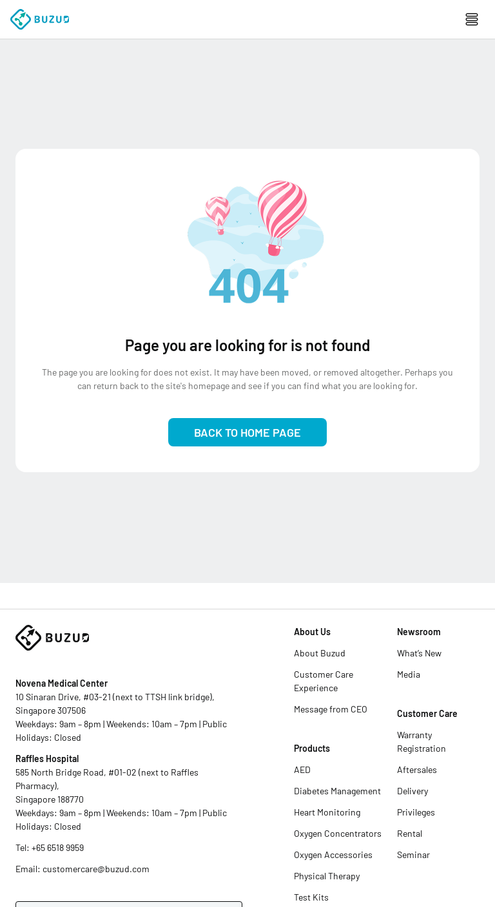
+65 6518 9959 (58, 847)
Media (408, 674)
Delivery (412, 790)
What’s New (419, 652)
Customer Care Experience (323, 681)
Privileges (416, 812)
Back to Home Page (247, 432)
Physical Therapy (327, 875)
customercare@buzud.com (96, 868)
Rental (409, 833)
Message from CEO (330, 708)
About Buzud (319, 652)
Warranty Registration (421, 741)
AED (302, 769)
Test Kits (311, 897)
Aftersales (417, 769)
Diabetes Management (337, 790)
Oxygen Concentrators (338, 833)
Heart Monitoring (327, 812)
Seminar (413, 854)
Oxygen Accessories (333, 854)
